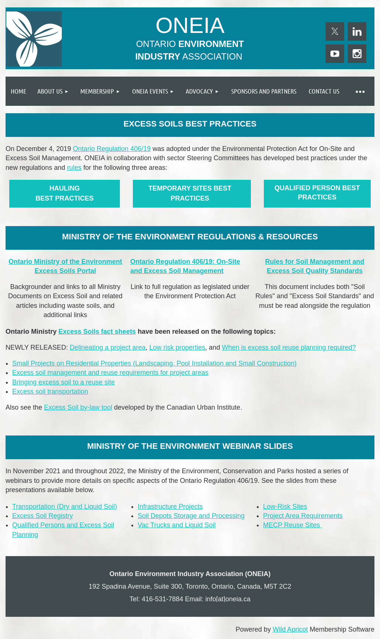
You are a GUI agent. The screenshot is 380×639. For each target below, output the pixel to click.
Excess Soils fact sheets (97, 331)
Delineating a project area (107, 347)
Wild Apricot (290, 629)
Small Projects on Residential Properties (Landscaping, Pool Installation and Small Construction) (154, 363)
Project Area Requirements (303, 515)
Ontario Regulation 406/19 (112, 148)
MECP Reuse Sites (292, 525)
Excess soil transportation (50, 391)
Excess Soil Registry (42, 515)
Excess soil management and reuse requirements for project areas (110, 372)
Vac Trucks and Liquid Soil (177, 525)
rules (74, 167)
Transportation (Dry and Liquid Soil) (64, 506)
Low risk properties (177, 347)
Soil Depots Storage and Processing (191, 515)
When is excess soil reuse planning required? (289, 347)
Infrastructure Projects (170, 506)
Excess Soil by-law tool (78, 407)
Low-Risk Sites (285, 506)
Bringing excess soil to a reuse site (63, 382)
